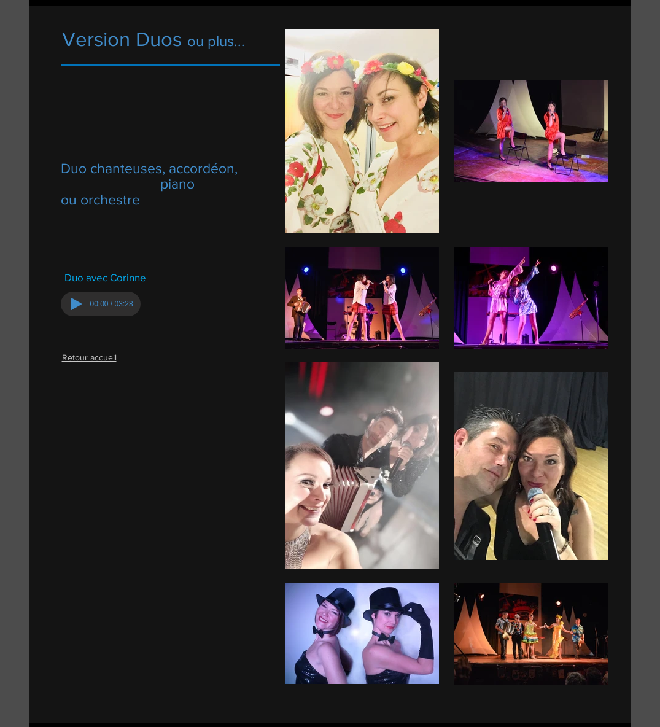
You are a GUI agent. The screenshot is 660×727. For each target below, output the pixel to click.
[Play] (76, 304)
